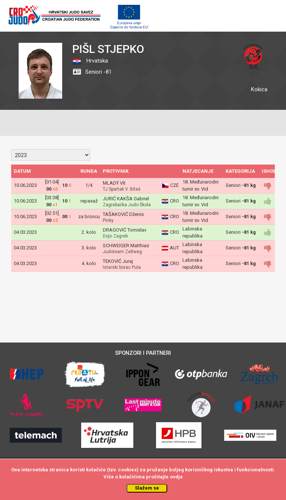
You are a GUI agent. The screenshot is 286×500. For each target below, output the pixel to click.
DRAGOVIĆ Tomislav (124, 230)
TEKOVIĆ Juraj (118, 261)
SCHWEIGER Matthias (126, 245)
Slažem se (147, 488)
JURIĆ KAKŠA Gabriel (126, 198)
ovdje (176, 477)
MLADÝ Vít (114, 183)
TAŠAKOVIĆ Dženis (123, 214)
